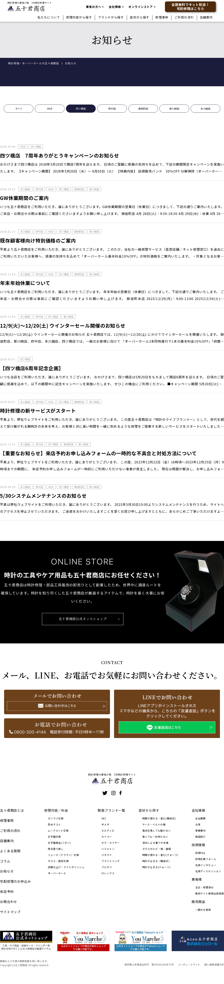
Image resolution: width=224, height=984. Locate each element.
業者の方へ (93, 7)
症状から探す (139, 17)
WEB (49, 114)
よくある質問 (10, 850)
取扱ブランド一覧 (111, 810)
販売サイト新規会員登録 (209, 893)
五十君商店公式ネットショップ (83, 625)
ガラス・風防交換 (58, 861)
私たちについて (48, 17)
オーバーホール (57, 873)
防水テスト (54, 824)
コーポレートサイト (189, 964)
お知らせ (7, 871)
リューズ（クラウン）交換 (63, 855)
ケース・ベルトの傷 (154, 824)
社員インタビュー (205, 865)
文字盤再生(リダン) (59, 842)
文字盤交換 (54, 836)
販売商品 (198, 901)
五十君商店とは (12, 810)
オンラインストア (140, 7)
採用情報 (198, 844)
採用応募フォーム (205, 859)
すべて (18, 114)
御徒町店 (143, 114)
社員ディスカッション (208, 871)
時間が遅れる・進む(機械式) (159, 818)
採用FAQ (200, 853)
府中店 (112, 114)
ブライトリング (110, 861)
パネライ (106, 855)
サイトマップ (10, 911)
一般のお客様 (203, 909)
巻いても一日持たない (155, 836)
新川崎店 (174, 114)
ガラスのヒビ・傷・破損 (156, 848)
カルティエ (107, 830)
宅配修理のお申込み (15, 881)
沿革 (198, 824)
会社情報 (115, 7)
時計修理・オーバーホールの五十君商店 (33, 63)
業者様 (197, 879)
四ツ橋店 (81, 114)
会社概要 (200, 818)
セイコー (106, 836)
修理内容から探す (79, 17)
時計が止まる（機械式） (156, 861)
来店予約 (7, 891)
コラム (5, 861)
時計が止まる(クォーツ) (156, 867)
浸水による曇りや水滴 (155, 842)
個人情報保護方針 (214, 964)
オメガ (105, 824)
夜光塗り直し (56, 848)
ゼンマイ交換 (56, 818)
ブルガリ (106, 867)
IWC (104, 818)
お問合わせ (8, 901)
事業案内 (200, 830)
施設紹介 (200, 836)
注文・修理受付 (204, 887)
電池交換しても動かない (156, 830)
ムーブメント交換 (58, 830)
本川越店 (205, 114)
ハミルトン (107, 848)
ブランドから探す (111, 17)
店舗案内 (206, 17)
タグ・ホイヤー (110, 842)
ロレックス (107, 873)
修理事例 (161, 17)
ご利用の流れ (184, 17)
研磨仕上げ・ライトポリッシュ (66, 867)
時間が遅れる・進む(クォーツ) (160, 855)
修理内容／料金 (56, 810)
